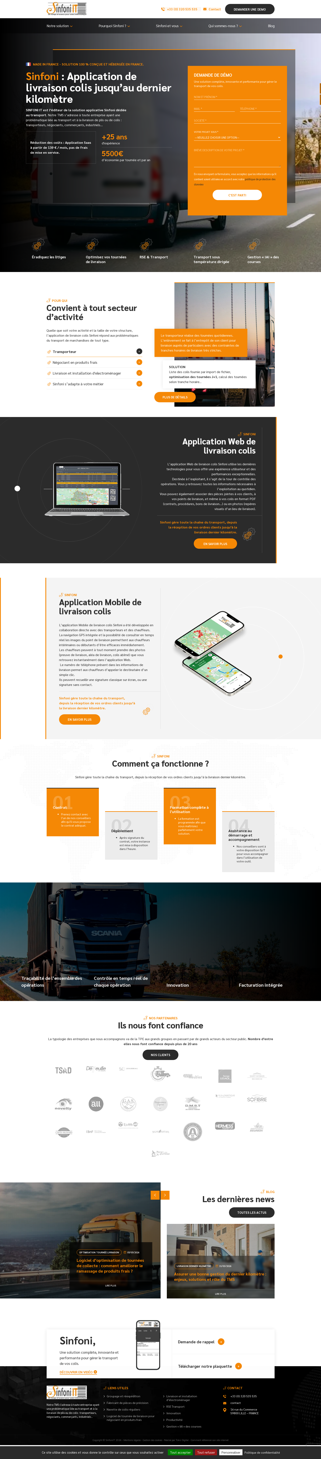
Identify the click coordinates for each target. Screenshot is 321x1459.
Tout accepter (180, 1452)
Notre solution (58, 25)
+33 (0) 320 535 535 (177, 9)
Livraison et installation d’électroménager (181, 1411)
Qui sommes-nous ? (223, 25)
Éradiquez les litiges (49, 249)
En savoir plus (215, 544)
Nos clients (160, 1063)
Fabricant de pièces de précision (127, 1416)
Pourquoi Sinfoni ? (112, 25)
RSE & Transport (154, 249)
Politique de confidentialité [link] (262, 1452)
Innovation (173, 1427)
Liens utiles (118, 1402)
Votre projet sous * (206, 131)
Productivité (174, 1433)
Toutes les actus (251, 1226)
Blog (271, 25)
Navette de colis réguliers (123, 1423)
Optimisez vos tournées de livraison (106, 251)
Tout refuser (206, 1452)
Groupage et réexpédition (123, 1410)
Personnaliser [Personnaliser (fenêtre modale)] (230, 1452)
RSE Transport (175, 1420)
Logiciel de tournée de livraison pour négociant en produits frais (131, 1431)
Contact (210, 9)
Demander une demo (249, 9)
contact (235, 1416)
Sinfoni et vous (167, 25)
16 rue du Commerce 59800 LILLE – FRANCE (244, 1425)
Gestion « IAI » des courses (264, 251)
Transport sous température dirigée (212, 251)
